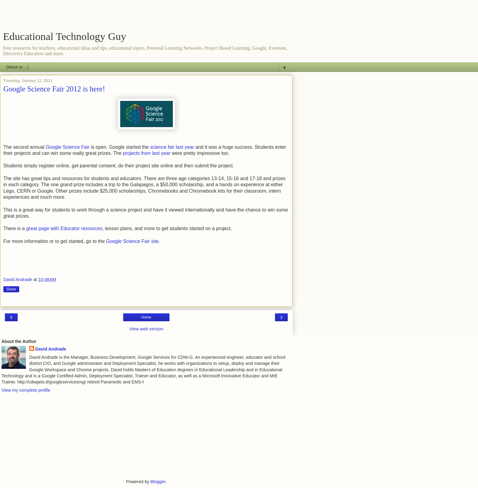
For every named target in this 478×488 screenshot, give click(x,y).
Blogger (158, 481)
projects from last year (146, 153)
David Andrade (50, 349)
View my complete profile (26, 390)
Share (11, 289)
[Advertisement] (146, 16)
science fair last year (172, 147)
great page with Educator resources (64, 228)
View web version (146, 328)
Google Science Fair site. (133, 241)
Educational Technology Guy (64, 36)
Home (146, 317)
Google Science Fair (68, 147)
